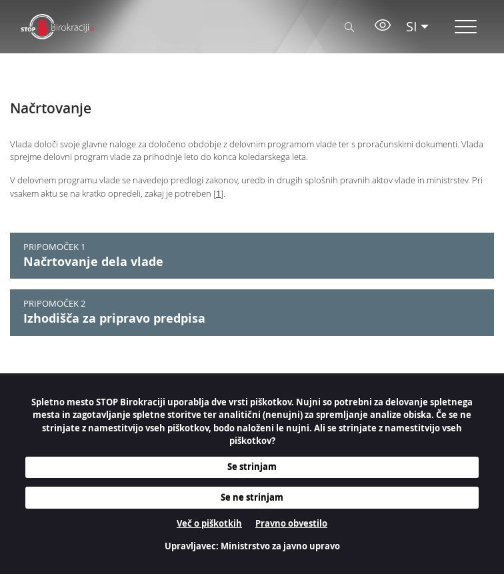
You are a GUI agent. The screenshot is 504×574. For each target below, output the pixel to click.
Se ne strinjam (252, 497)
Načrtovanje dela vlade (93, 261)
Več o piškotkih (209, 523)
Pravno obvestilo (291, 523)
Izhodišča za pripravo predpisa (114, 318)
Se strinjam (252, 467)
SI (411, 26)
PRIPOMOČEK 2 (54, 303)
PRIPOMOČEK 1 (54, 247)
